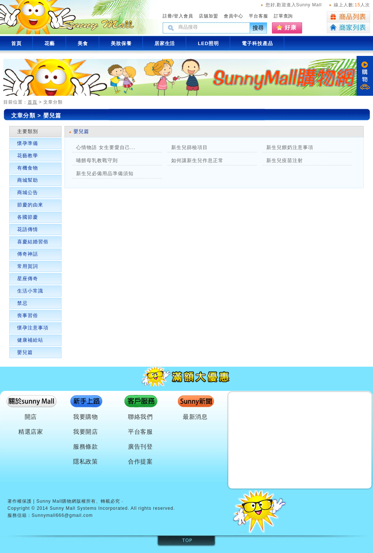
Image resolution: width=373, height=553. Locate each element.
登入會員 (183, 16)
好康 (291, 27)
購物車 (365, 76)
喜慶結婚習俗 (32, 241)
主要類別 (27, 131)
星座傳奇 (27, 278)
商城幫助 (27, 180)
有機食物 (27, 168)
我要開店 (85, 432)
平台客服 (258, 16)
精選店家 (31, 432)
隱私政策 (85, 461)
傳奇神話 (27, 254)
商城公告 (27, 192)
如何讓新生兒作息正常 (197, 160)
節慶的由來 (30, 205)
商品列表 (348, 16)
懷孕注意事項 (32, 328)
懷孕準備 (27, 143)
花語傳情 (27, 229)
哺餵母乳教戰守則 (97, 160)
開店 (31, 417)
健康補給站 (30, 340)
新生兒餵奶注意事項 (289, 147)
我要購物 (85, 417)
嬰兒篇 (25, 352)
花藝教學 (27, 155)
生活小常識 (30, 291)
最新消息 (195, 417)
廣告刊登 (140, 446)
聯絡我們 (140, 417)
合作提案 (140, 461)
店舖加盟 (208, 16)
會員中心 (233, 16)
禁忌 (22, 303)
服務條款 (85, 446)
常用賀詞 (27, 266)
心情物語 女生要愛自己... (105, 147)
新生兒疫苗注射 (284, 160)
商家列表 (348, 27)
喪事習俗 (27, 315)
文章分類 (23, 115)
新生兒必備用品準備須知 (105, 173)
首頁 (32, 102)
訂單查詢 (283, 16)
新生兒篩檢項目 (189, 147)
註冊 (167, 16)
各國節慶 (27, 217)
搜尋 (258, 28)
